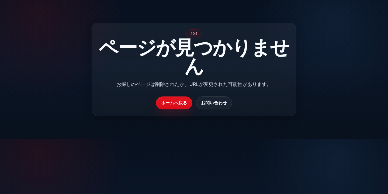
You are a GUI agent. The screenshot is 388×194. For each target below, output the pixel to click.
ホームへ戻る (174, 102)
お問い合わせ (214, 102)
